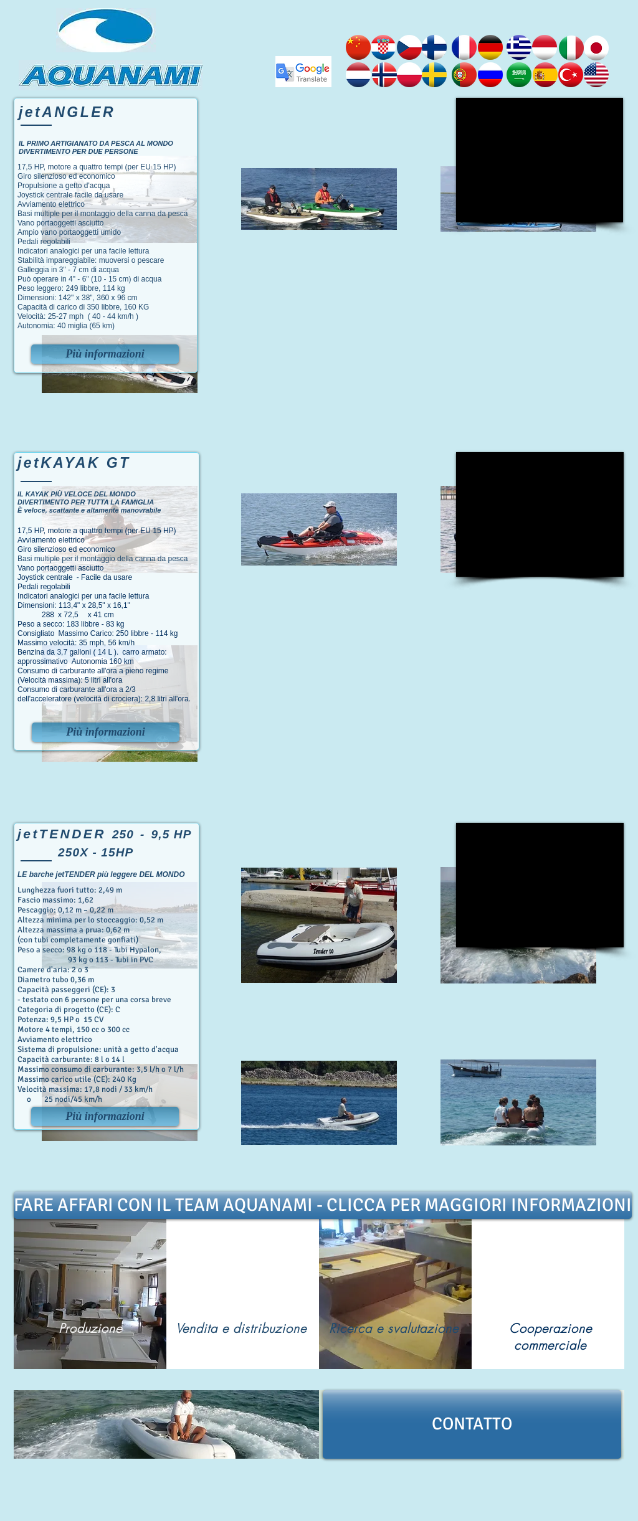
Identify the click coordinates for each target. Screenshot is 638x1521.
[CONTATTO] (472, 1424)
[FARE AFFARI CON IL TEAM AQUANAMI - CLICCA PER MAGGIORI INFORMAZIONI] (323, 1205)
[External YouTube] (539, 160)
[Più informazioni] (105, 354)
